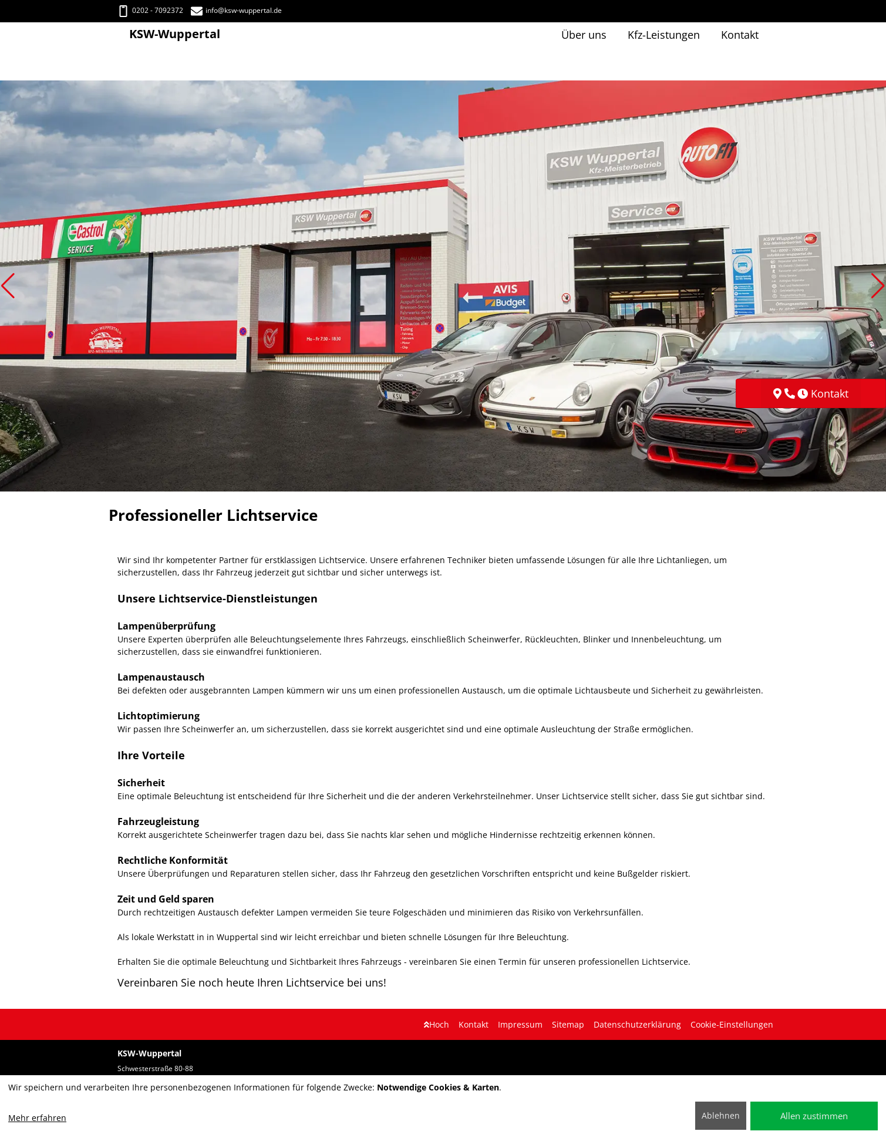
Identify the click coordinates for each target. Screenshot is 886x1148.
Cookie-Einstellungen (731, 1024)
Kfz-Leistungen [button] (664, 35)
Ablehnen (721, 1115)
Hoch (436, 1024)
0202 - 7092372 (150, 10)
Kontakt (474, 1024)
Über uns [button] (584, 35)
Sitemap (568, 1024)
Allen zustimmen (814, 1116)
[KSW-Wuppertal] (123, 34)
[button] (8, 286)
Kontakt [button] (740, 35)
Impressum (520, 1024)
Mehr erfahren (37, 1117)
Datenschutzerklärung (637, 1024)
